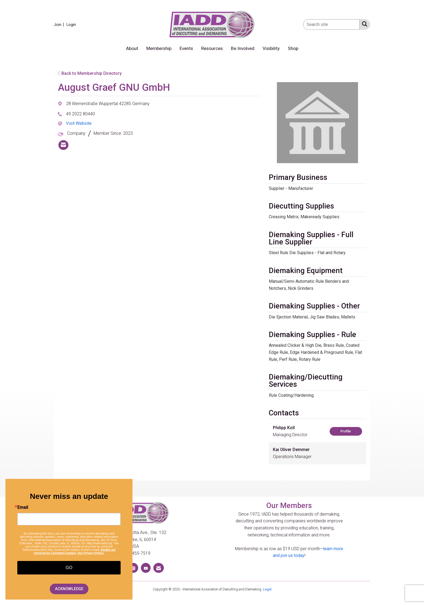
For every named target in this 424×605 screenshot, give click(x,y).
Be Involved (242, 48)
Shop (293, 48)
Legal (267, 589)
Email (22, 507)
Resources (212, 48)
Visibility (271, 48)
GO (69, 567)
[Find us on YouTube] (146, 568)
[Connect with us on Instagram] (133, 568)
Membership (158, 48)
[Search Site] (363, 24)
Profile (345, 431)
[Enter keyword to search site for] (331, 24)
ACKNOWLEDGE (69, 589)
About (132, 48)
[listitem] (59, 24)
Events (186, 48)
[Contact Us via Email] (158, 568)
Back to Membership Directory (90, 73)
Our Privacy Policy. (90, 552)
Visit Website (79, 123)
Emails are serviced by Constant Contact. (75, 551)
